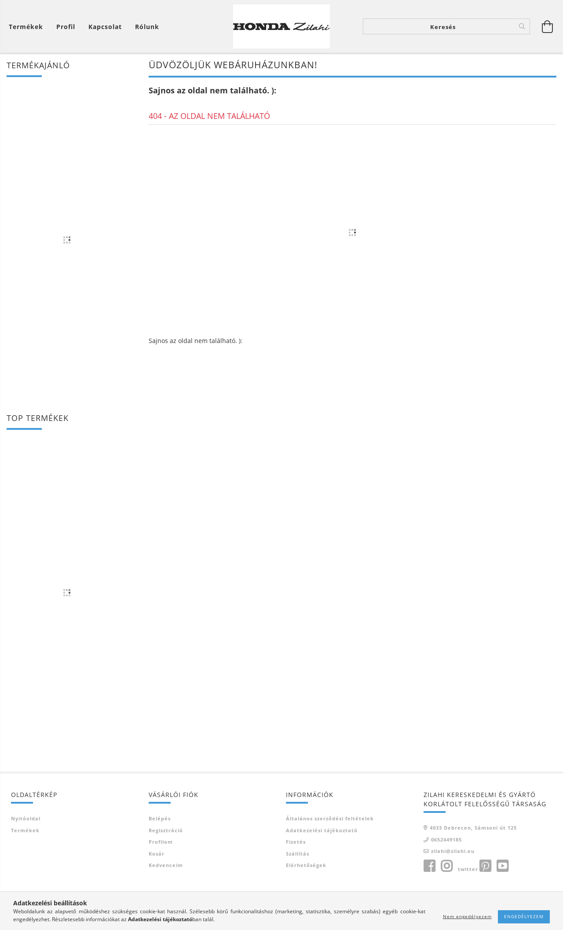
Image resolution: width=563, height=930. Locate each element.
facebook (429, 866)
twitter (468, 869)
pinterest (485, 866)
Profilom (161, 841)
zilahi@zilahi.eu (453, 851)
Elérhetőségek (306, 865)
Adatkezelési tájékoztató (322, 830)
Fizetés (296, 841)
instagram (446, 866)
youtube (502, 866)
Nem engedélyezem (467, 916)
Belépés (160, 818)
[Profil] (66, 27)
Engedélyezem (524, 916)
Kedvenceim (166, 865)
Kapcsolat (105, 26)
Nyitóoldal (25, 818)
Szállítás (297, 853)
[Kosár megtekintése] (28, 27)
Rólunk (147, 26)
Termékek (25, 830)
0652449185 (446, 839)
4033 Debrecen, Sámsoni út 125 (473, 827)
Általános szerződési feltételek (330, 818)
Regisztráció (166, 830)
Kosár (157, 853)
